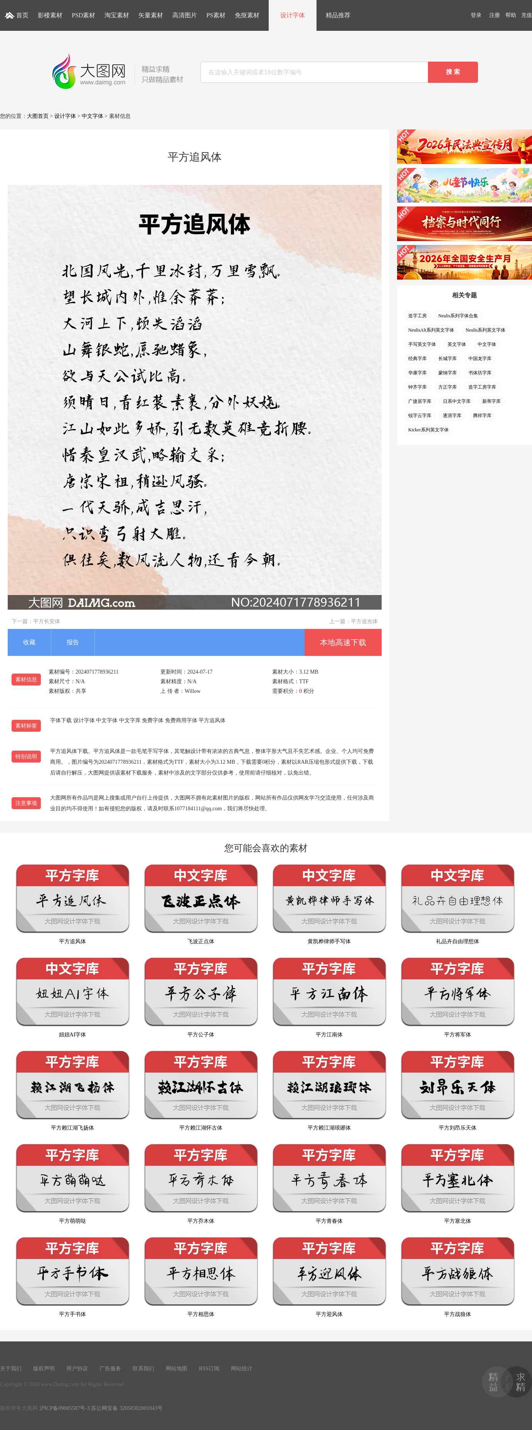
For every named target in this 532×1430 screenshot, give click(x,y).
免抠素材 (247, 15)
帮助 (510, 15)
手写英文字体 (422, 344)
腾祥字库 (482, 415)
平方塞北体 (457, 1183)
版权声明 (44, 1368)
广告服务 (110, 1368)
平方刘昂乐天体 (457, 1090)
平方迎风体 (329, 1277)
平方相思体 (201, 1277)
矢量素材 (150, 15)
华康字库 (417, 373)
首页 (22, 15)
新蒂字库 (491, 401)
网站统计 (242, 1368)
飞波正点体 (201, 904)
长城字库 (447, 358)
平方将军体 (457, 997)
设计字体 (292, 15)
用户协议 (77, 1368)
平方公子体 (201, 997)
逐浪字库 (452, 415)
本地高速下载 (343, 642)
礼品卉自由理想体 (457, 904)
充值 (526, 15)
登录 (476, 15)
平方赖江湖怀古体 (201, 1090)
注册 (494, 15)
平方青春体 (329, 1183)
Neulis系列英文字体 (485, 330)
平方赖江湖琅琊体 (329, 1090)
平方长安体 (46, 621)
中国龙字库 (480, 358)
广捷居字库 (419, 401)
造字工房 (417, 316)
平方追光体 (364, 621)
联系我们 (143, 1368)
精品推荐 (338, 15)
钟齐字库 (417, 387)
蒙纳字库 (447, 373)
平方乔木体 (201, 1183)
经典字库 (417, 358)
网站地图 (176, 1368)
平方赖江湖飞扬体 (72, 1090)
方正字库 (447, 387)
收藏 (29, 642)
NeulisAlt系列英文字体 (431, 330)
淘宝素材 (116, 15)
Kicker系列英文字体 (428, 430)
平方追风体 (72, 904)
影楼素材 (50, 15)
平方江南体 (329, 997)
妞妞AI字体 (72, 997)
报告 (73, 642)
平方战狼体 (457, 1277)
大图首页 (38, 116)
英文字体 (457, 344)
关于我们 (11, 1368)
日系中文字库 (457, 401)
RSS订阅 (209, 1368)
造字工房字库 (482, 387)
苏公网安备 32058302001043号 (127, 1408)
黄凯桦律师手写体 (329, 904)
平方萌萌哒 (72, 1183)
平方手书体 (72, 1277)
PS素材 (216, 15)
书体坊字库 (480, 373)
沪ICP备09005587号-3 (64, 1408)
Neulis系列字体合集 (458, 316)
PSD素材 (83, 15)
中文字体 (92, 116)
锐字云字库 (419, 415)
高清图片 (184, 15)
